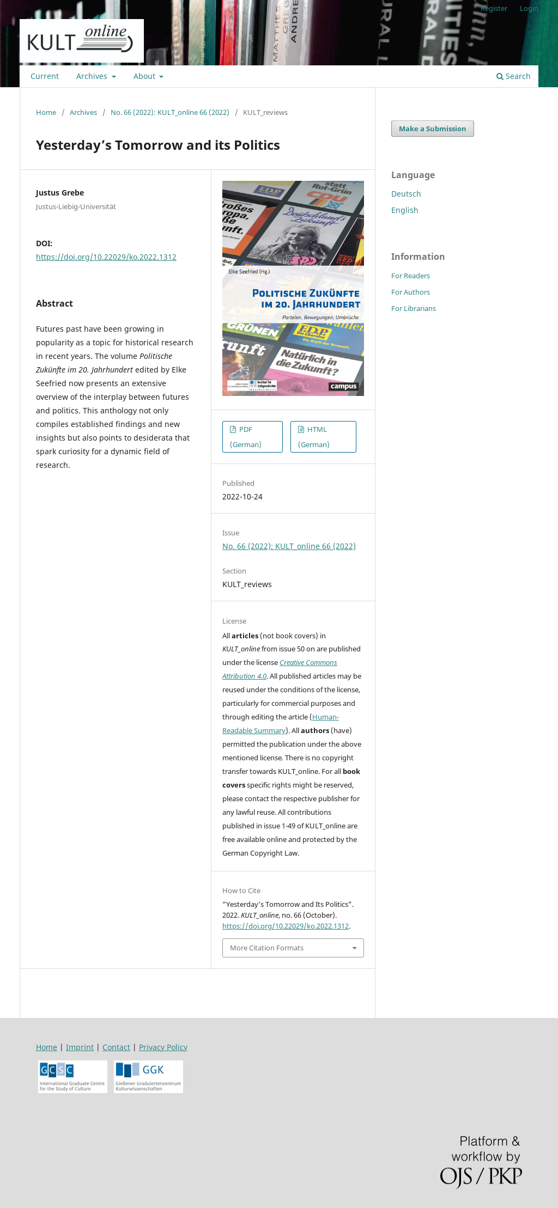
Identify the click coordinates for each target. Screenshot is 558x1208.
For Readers (410, 275)
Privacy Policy (163, 1047)
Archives (93, 76)
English (404, 210)
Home (46, 112)
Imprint (80, 1047)
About (145, 76)
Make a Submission (432, 128)
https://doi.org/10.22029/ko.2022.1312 (106, 257)
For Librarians (413, 308)
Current (45, 76)
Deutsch (406, 193)
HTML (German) (314, 436)
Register (494, 8)
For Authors (410, 292)
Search (513, 76)
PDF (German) (246, 436)
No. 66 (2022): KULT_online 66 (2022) (170, 112)
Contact (116, 1047)
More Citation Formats (267, 948)
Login (529, 8)
